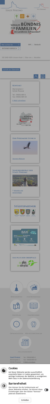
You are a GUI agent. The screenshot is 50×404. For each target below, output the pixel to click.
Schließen (25, 400)
